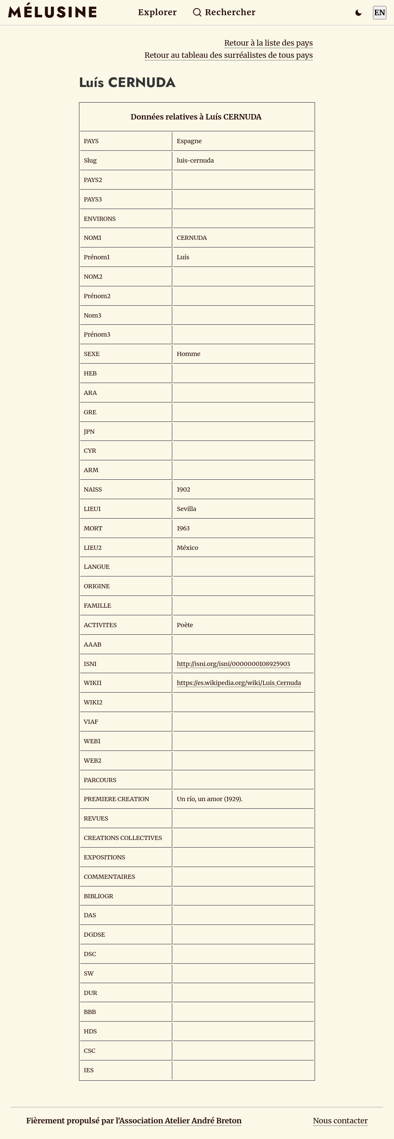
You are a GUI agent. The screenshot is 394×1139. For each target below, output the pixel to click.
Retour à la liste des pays (268, 43)
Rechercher (224, 12)
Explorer (157, 12)
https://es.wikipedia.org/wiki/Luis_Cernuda (239, 683)
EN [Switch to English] (379, 12)
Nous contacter (340, 1120)
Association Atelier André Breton (180, 1120)
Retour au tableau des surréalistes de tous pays (228, 55)
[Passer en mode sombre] (358, 12)
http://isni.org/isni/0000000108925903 (233, 664)
